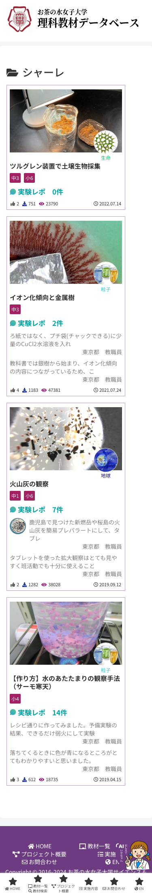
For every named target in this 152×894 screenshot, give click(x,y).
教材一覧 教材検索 (112, 846)
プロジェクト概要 (39, 854)
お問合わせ (39, 862)
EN (112, 862)
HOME (39, 846)
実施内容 (112, 854)
